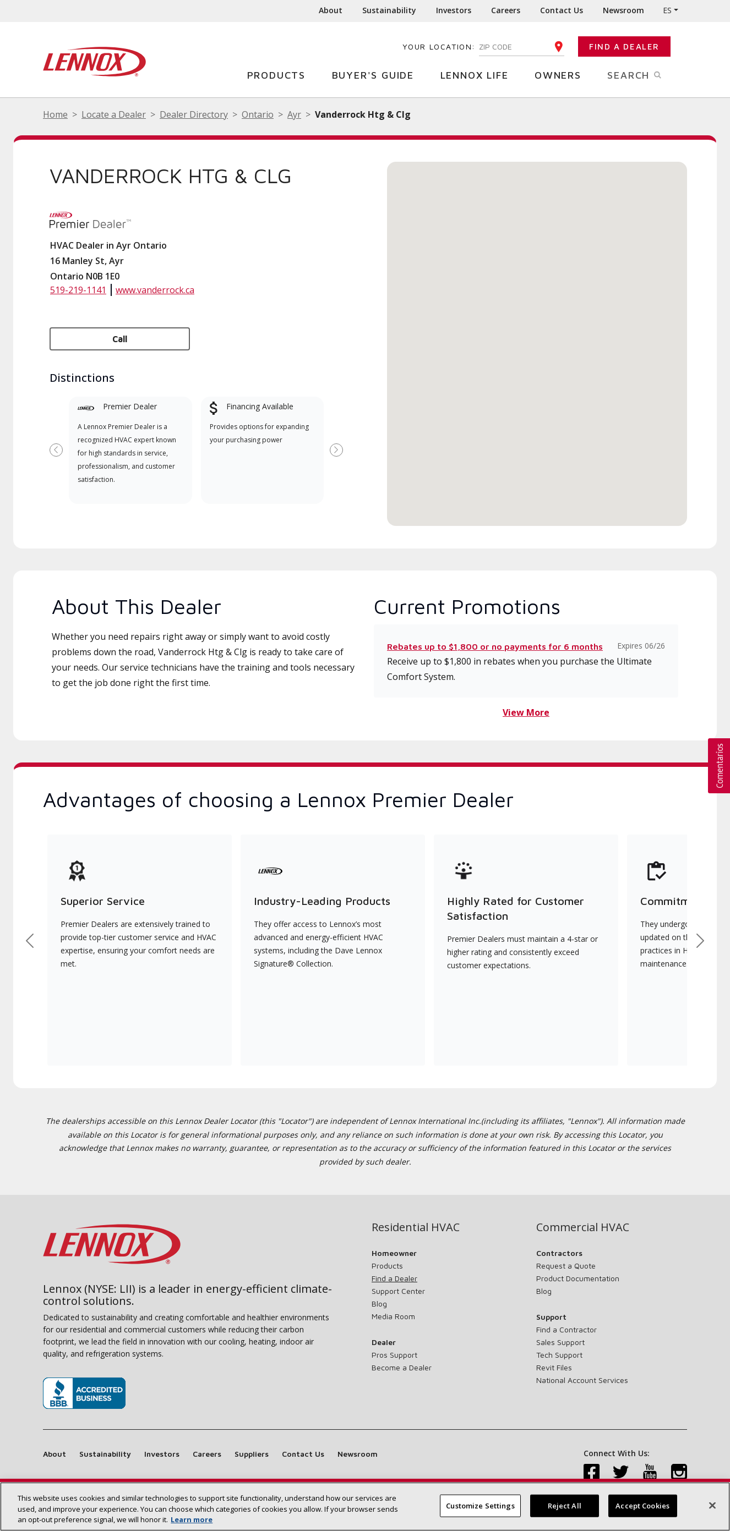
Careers (505, 10)
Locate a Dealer (113, 114)
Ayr (294, 114)
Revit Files (554, 1367)
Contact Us (561, 10)
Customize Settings (480, 1505)
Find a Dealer (624, 46)
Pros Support (394, 1354)
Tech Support (559, 1354)
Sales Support (560, 1342)
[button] (537, 333)
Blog (379, 1303)
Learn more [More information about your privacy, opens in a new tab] (192, 1519)
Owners (562, 74)
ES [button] (667, 10)
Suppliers (252, 1453)
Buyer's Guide (377, 74)
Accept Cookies (642, 1505)
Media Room (393, 1316)
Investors (453, 10)
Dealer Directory (194, 114)
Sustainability (389, 10)
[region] (365, 1506)
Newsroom (623, 10)
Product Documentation (577, 1278)
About (330, 10)
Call (119, 339)
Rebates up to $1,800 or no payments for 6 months (495, 646)
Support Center (398, 1291)
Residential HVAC (416, 1227)
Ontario (258, 114)
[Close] (712, 1505)
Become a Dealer (402, 1367)
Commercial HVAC (582, 1227)
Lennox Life (478, 74)
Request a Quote (566, 1265)
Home (55, 114)
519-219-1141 (78, 290)
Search (647, 74)
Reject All (564, 1505)
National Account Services (582, 1380)
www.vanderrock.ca (155, 290)
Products (280, 74)
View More (526, 712)
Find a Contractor (566, 1329)
